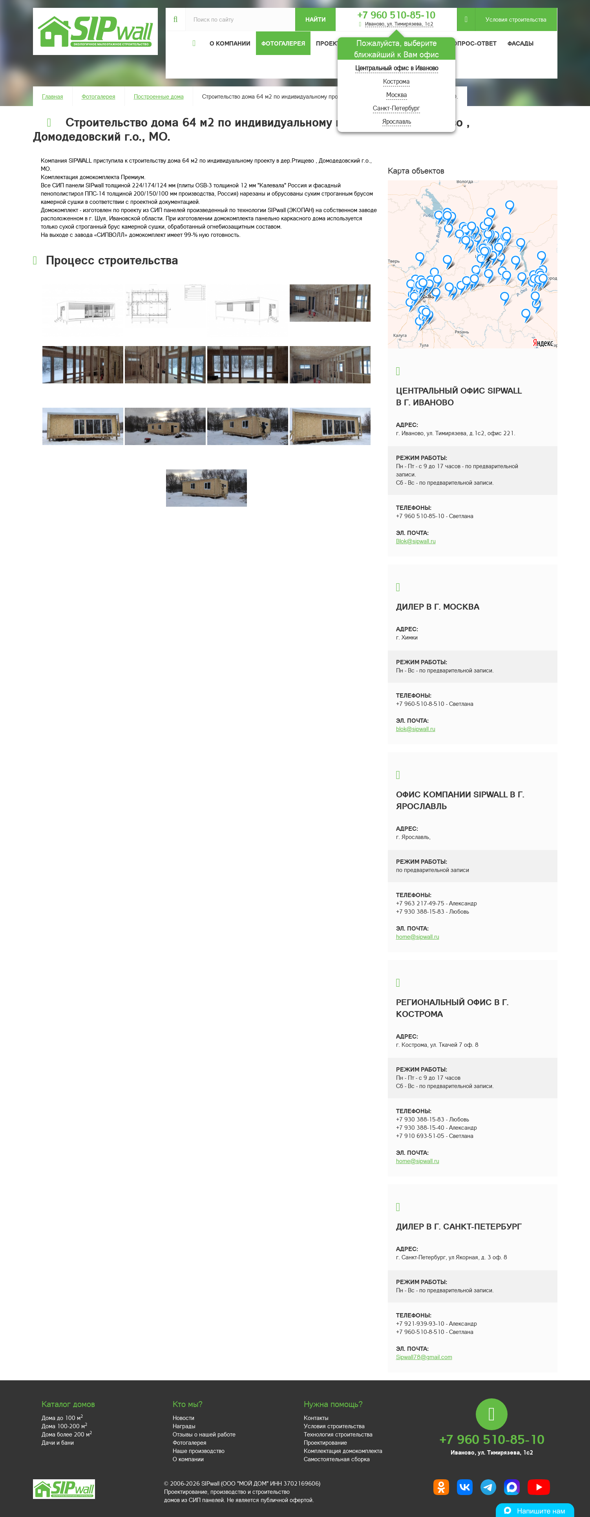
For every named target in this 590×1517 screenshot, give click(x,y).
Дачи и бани (58, 1442)
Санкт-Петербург (396, 108)
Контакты (316, 1417)
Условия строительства (510, 19)
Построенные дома (159, 96)
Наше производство (199, 1450)
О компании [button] (230, 43)
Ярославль (396, 121)
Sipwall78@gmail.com (424, 1356)
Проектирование (325, 1442)
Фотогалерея (283, 43)
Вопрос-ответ (473, 43)
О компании (188, 1458)
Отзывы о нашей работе (204, 1434)
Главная (52, 96)
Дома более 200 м (67, 1434)
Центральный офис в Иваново (396, 67)
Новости (183, 1417)
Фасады (520, 43)
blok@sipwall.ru (415, 728)
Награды (184, 1425)
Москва (396, 94)
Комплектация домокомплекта (343, 1450)
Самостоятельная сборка (337, 1458)
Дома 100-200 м (64, 1425)
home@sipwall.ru (417, 936)
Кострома (396, 81)
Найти (315, 19)
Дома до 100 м (62, 1417)
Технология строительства (338, 1434)
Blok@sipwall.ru (416, 540)
